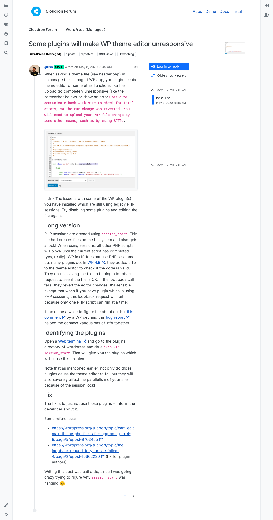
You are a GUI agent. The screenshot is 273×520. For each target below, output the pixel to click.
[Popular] (6, 34)
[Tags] (6, 24)
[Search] (6, 53)
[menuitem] (267, 5)
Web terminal (72, 341)
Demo (211, 11)
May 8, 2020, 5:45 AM (95, 67)
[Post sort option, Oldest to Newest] (169, 75)
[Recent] (6, 15)
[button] (6, 505)
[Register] (267, 15)
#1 (136, 67)
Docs (224, 11)
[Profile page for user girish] (34, 70)
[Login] (267, 5)
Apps (197, 11)
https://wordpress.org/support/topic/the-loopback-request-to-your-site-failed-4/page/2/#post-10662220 (88, 451)
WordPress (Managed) (45, 54)
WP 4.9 (96, 262)
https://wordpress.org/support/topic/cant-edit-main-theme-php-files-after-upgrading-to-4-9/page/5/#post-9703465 (93, 434)
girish (48, 67)
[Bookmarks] (6, 43)
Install (238, 11)
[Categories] (6, 5)
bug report (117, 317)
